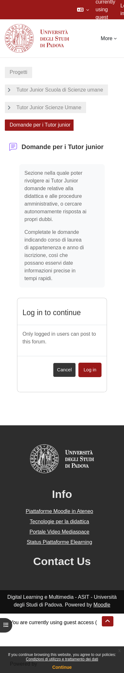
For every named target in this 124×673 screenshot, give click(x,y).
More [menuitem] (106, 38)
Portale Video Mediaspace (60, 532)
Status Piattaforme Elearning (59, 542)
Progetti (18, 72)
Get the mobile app (31, 645)
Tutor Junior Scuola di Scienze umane (59, 90)
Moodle (101, 604)
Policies (19, 638)
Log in (90, 369)
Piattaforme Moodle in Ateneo (59, 511)
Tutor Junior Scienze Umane (48, 107)
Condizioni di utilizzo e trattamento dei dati (62, 659)
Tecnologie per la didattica (59, 521)
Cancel (64, 369)
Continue (62, 667)
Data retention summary (37, 630)
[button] (83, 9)
